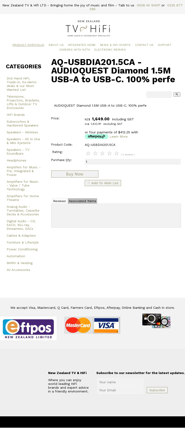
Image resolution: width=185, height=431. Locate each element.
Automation (16, 256)
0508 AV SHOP (148, 5)
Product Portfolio (28, 45)
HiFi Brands (16, 115)
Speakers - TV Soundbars (18, 151)
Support (165, 45)
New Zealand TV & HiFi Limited (105, 422)
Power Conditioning (22, 249)
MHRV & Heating (20, 263)
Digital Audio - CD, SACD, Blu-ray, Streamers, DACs (21, 225)
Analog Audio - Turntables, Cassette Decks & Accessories (23, 210)
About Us (56, 45)
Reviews (59, 201)
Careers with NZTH (74, 49)
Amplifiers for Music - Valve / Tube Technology (22, 185)
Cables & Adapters (21, 235)
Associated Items (82, 201)
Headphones (16, 160)
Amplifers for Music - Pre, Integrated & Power (24, 171)
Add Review (116, 215)
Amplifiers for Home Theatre (23, 198)
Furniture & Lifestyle (23, 242)
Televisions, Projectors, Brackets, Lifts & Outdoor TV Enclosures (23, 102)
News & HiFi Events (115, 45)
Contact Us (144, 45)
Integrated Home (82, 45)
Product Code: (61, 144)
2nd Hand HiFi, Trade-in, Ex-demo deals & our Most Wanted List (22, 83)
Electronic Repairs (110, 49)
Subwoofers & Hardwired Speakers (22, 123)
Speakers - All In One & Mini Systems (23, 141)
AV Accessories (18, 270)
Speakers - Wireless (22, 132)
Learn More (118, 136)
